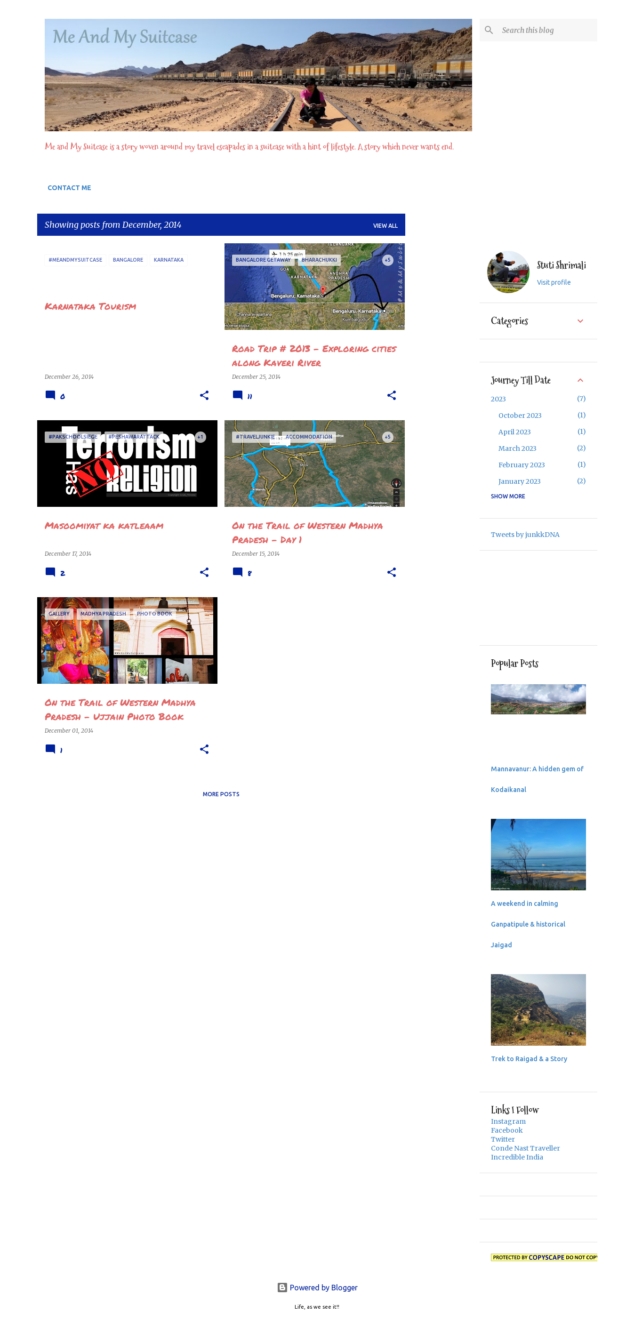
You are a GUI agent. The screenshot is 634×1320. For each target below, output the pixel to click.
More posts (221, 794)
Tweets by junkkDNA (525, 534)
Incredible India (517, 1157)
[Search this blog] (547, 30)
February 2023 (521, 465)
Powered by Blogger (317, 1287)
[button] (204, 396)
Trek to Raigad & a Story (529, 1059)
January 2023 (519, 481)
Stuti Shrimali (561, 266)
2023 (498, 399)
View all (385, 226)
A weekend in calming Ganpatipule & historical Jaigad (528, 924)
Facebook (507, 1130)
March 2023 (517, 448)
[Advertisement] (442, 384)
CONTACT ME (69, 188)
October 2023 (520, 415)
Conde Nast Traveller (525, 1148)
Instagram (508, 1121)
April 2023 (514, 432)
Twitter (503, 1139)
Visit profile (554, 282)
